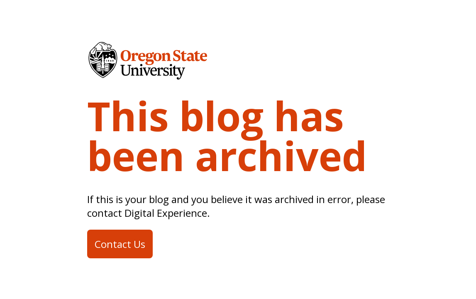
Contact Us (120, 244)
